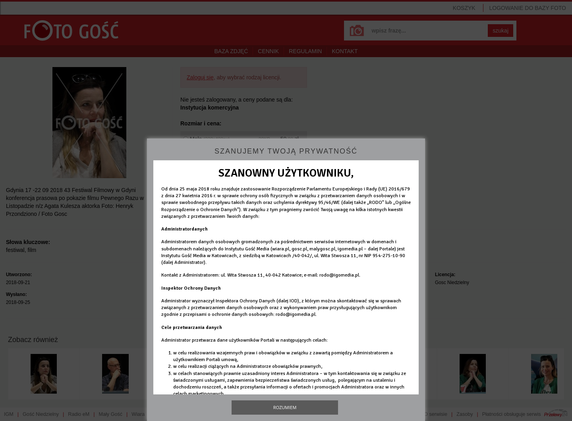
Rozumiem (285, 407)
